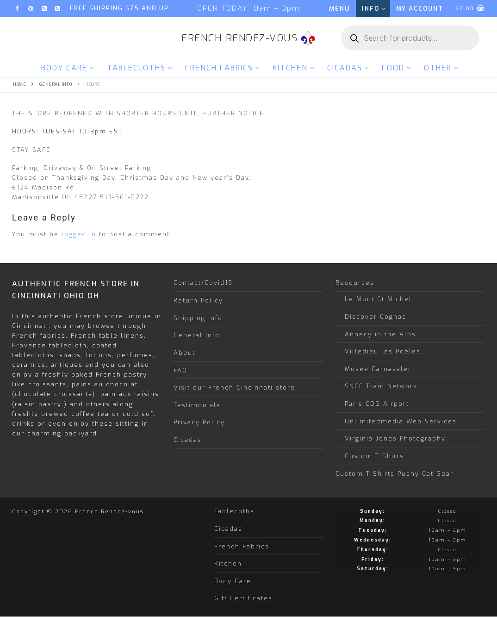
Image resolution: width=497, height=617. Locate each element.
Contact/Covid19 (203, 283)
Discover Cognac (375, 317)
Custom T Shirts (374, 456)
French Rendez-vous (239, 38)
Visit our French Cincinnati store (234, 387)
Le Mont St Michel (378, 299)
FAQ (180, 370)
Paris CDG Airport (377, 404)
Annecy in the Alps (380, 334)
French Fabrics (241, 546)
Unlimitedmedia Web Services (401, 421)
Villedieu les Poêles (383, 351)
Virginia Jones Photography (395, 438)
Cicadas (188, 440)
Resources (356, 283)
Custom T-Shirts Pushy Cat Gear (394, 474)
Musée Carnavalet (378, 369)
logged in (79, 234)
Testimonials (197, 405)
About (184, 353)
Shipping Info (198, 318)
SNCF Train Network (381, 386)
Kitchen (228, 563)
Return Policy (198, 300)
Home (19, 84)
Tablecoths (234, 511)
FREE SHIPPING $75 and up (119, 8)
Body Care (232, 581)
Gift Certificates (243, 598)
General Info (55, 84)
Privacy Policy (199, 422)
